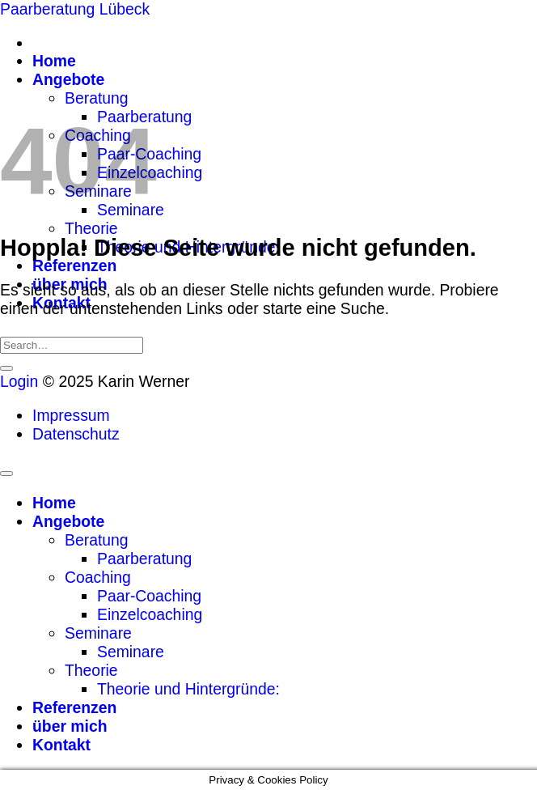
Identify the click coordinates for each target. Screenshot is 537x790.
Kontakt (61, 745)
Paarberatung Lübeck (75, 9)
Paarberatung (144, 558)
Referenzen (74, 265)
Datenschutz (76, 434)
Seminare (98, 633)
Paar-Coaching (149, 596)
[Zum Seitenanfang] (6, 473)
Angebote (68, 79)
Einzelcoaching (149, 614)
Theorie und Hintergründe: (188, 689)
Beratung (97, 98)
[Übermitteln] (6, 368)
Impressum (71, 415)
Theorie (91, 228)
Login (19, 381)
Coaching (98, 577)
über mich (70, 726)
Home (54, 61)
